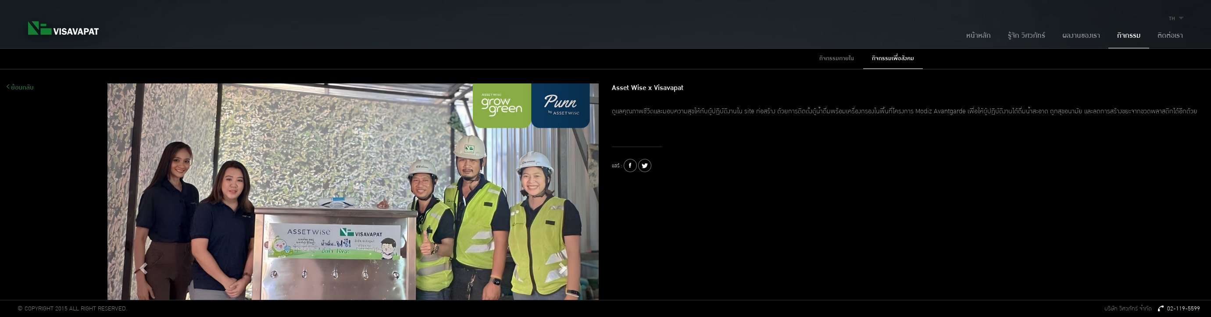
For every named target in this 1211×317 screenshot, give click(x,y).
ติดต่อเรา (1170, 35)
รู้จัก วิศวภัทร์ (1026, 35)
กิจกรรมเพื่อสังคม (893, 58)
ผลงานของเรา (1081, 35)
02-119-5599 (1179, 309)
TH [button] (1177, 18)
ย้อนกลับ (20, 88)
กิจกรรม (1128, 35)
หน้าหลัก (978, 35)
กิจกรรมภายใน (836, 58)
